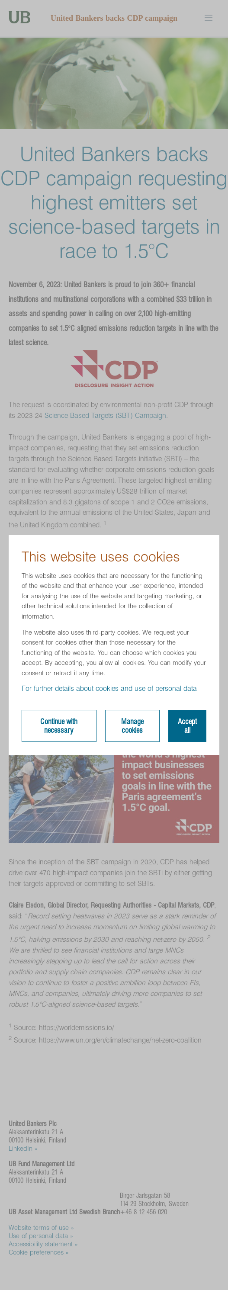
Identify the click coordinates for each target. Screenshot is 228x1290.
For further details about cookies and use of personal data (109, 688)
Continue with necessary (58, 726)
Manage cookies (132, 726)
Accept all (187, 726)
